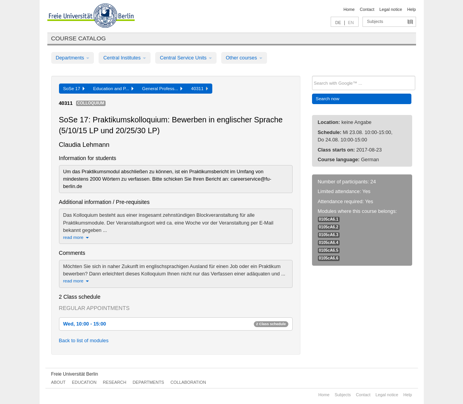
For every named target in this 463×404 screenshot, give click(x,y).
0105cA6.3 (328, 235)
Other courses (244, 58)
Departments (73, 58)
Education (84, 382)
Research (114, 382)
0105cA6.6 (328, 258)
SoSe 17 (74, 88)
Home (349, 9)
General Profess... (162, 88)
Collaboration (188, 382)
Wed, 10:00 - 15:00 (175, 324)
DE (338, 22)
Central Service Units (186, 58)
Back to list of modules (84, 340)
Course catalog (78, 38)
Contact (367, 9)
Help (411, 9)
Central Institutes (124, 58)
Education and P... (113, 88)
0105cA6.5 (328, 250)
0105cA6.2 (328, 227)
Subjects (375, 21)
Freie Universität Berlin (74, 374)
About (58, 382)
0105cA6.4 (328, 242)
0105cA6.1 (328, 219)
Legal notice (390, 9)
